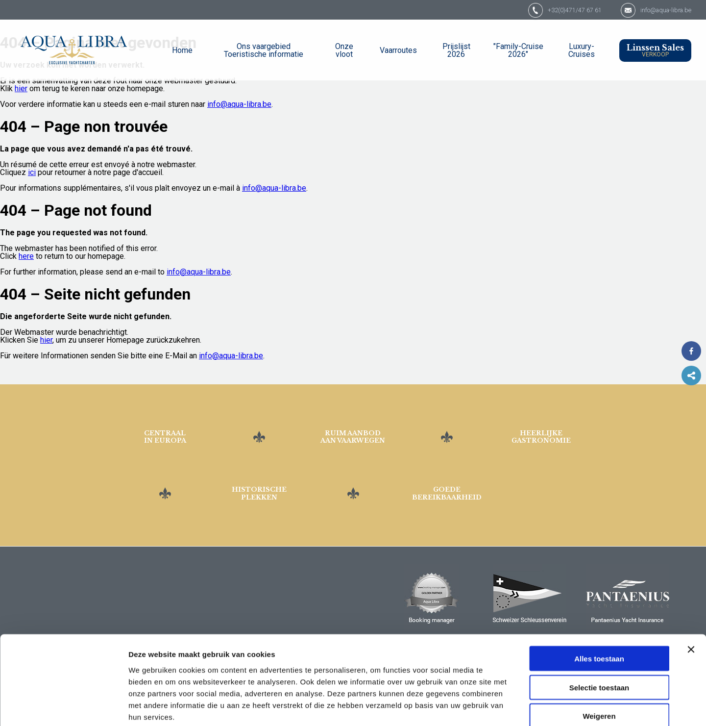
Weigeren (599, 663)
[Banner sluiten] (690, 596)
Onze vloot (344, 50)
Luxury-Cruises (581, 50)
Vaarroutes (398, 50)
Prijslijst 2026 (456, 50)
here (26, 256)
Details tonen (529, 706)
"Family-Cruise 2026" (518, 50)
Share (691, 375)
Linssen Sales (655, 50)
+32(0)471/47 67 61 (548, 9)
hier (21, 88)
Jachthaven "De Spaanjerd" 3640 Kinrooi (67, 565)
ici (32, 172)
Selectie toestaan (599, 634)
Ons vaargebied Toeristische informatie (263, 50)
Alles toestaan (599, 605)
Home (182, 50)
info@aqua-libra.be (659, 9)
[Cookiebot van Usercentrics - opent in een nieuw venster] (63, 707)
